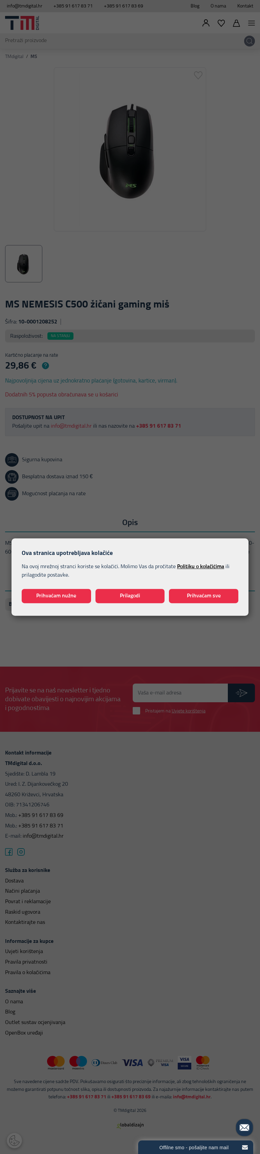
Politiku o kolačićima (200, 566)
